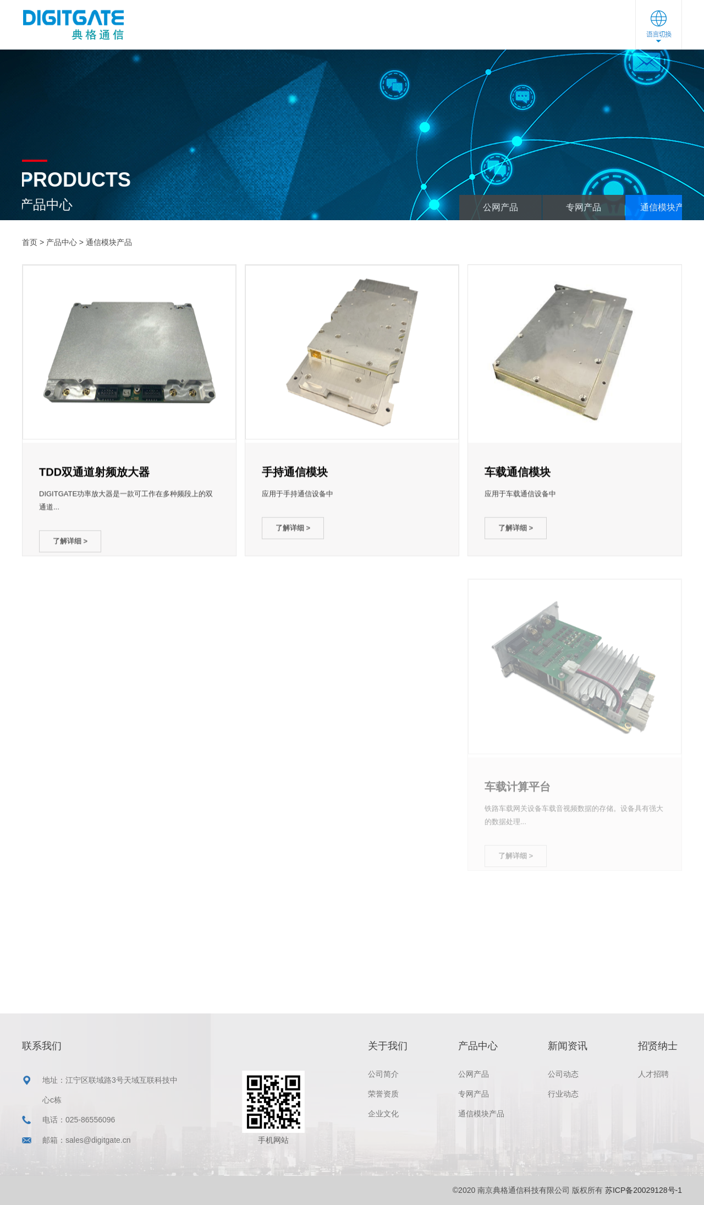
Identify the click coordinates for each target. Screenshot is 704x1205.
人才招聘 (653, 1074)
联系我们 (528, 30)
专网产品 (643, 207)
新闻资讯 (395, 26)
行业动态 (563, 1093)
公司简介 (383, 1074)
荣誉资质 (383, 1093)
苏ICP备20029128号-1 (643, 1190)
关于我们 (262, 25)
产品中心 (328, 26)
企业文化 (383, 1113)
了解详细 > (70, 542)
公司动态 (563, 1074)
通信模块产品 (109, 242)
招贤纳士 (462, 28)
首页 (29, 242)
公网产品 (560, 207)
